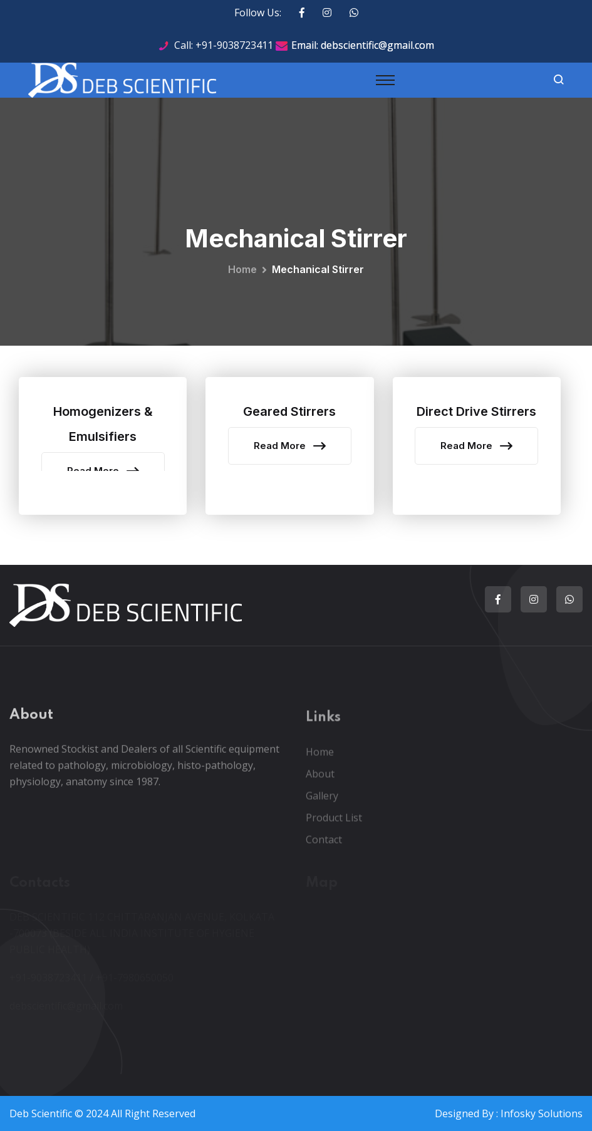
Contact (324, 847)
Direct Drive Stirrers (476, 411)
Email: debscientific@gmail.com (362, 45)
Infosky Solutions (542, 1113)
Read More (290, 446)
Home (242, 269)
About (320, 781)
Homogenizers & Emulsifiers (103, 424)
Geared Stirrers (289, 411)
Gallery (322, 803)
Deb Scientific (40, 1113)
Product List (334, 825)
